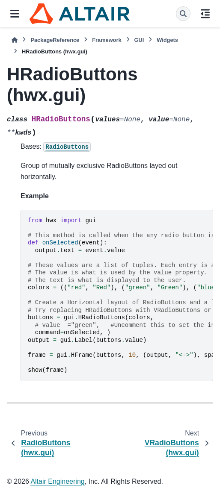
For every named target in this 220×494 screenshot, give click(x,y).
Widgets (167, 40)
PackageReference (54, 40)
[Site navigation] (15, 13)
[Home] (15, 39)
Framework (106, 40)
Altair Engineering (57, 481)
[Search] (183, 13)
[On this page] (205, 13)
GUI (139, 40)
